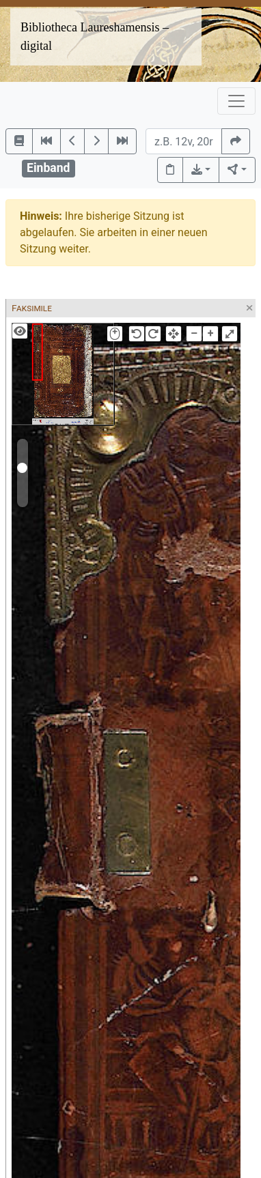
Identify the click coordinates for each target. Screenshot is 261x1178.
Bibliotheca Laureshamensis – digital (94, 36)
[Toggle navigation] (236, 101)
